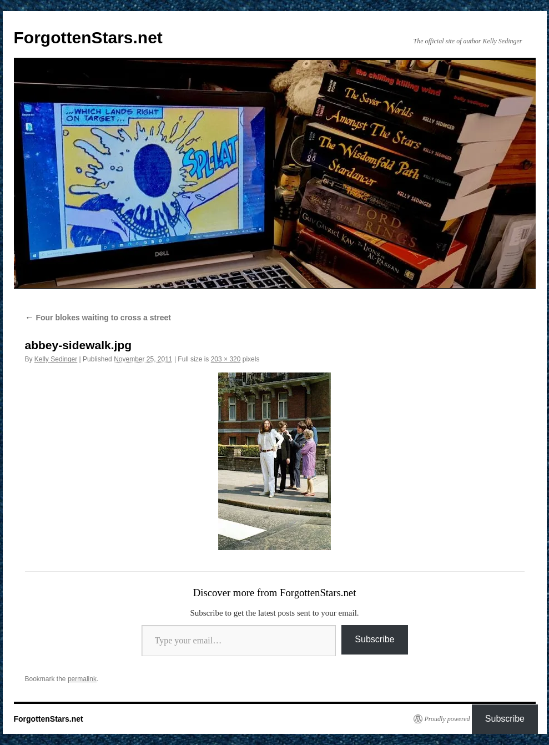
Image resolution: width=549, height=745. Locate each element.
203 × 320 (226, 359)
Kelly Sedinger (55, 359)
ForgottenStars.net (88, 37)
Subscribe (374, 639)
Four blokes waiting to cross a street (98, 317)
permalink (82, 679)
